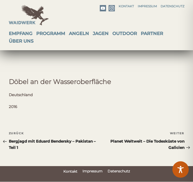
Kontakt (126, 6)
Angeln (79, 33)
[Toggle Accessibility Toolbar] (180, 169)
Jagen (101, 33)
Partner (152, 33)
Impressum (147, 6)
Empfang (20, 33)
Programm (50, 33)
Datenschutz (172, 6)
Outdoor (124, 33)
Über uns (21, 41)
